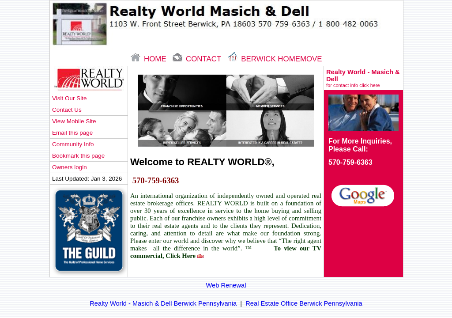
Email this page (72, 132)
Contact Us (67, 109)
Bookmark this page (78, 155)
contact (198, 59)
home (149, 59)
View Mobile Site (74, 121)
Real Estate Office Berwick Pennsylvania (303, 303)
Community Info (73, 144)
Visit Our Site (69, 98)
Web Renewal (226, 285)
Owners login (69, 167)
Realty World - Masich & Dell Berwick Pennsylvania (163, 303)
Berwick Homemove (275, 59)
